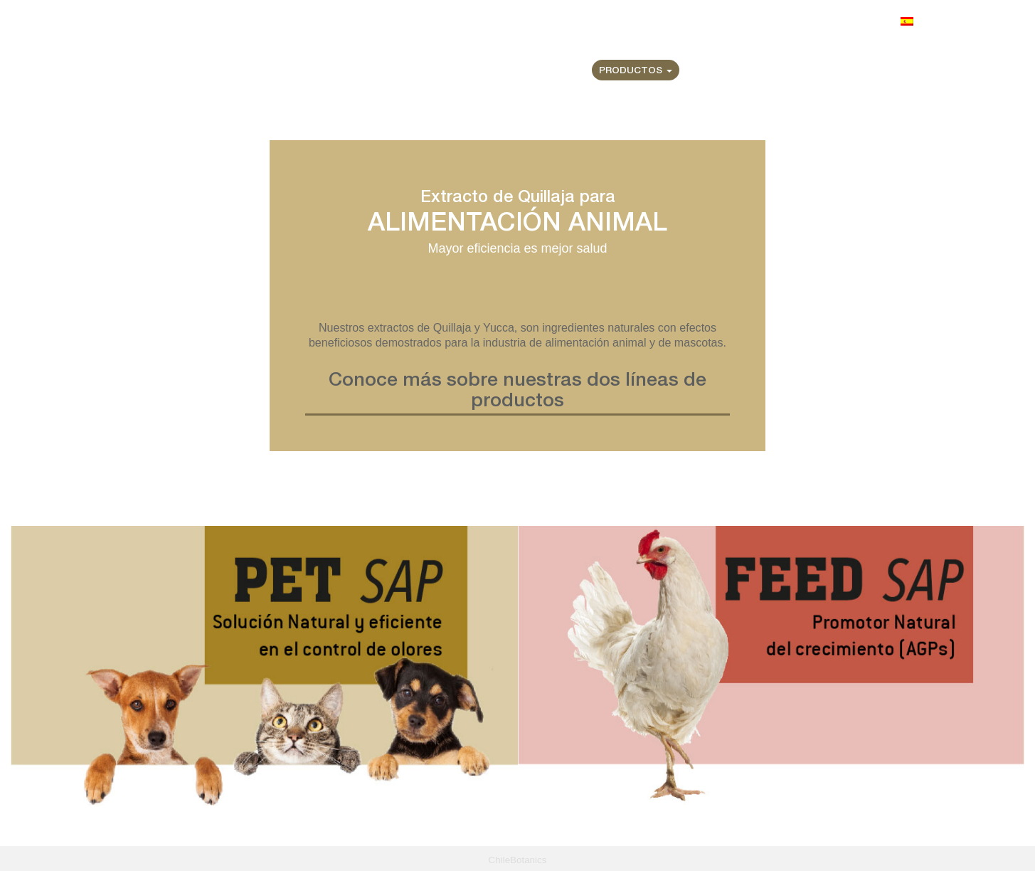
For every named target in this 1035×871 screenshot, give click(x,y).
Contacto (885, 71)
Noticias (817, 71)
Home (469, 71)
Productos (635, 71)
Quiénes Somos (541, 71)
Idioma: (894, 21)
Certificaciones (733, 71)
